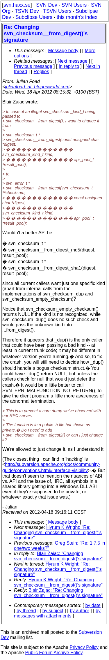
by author (79, 610)
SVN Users (74, 5)
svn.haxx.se (17, 5)
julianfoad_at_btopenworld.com (37, 86)
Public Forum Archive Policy (54, 652)
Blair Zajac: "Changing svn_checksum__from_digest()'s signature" (58, 556)
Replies (41, 71)
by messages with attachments (57, 613)
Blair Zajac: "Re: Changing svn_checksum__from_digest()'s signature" (58, 593)
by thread (26, 610)
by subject (52, 610)
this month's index (77, 17)
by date (92, 605)
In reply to (69, 66)
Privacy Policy (84, 647)
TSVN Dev (27, 11)
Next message (72, 61)
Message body (63, 50)
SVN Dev (46, 5)
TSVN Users (57, 11)
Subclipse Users (33, 17)
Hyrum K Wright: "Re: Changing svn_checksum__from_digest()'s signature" (58, 532)
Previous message (33, 66)
